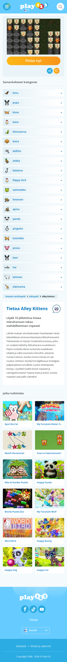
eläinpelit (34, 296)
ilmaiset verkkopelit (16, 296)
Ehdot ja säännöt (41, 646)
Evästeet (21, 646)
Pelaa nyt (33, 60)
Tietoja (33, 619)
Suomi (30, 630)
